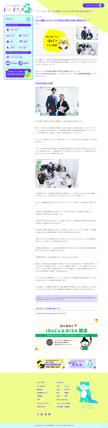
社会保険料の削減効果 (48, 74)
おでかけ (25, 36)
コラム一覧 (13, 30)
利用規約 (39, 396)
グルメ (12, 36)
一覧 (57, 386)
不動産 (25, 42)
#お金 (37, 24)
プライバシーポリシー (43, 403)
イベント (66, 386)
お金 (11, 42)
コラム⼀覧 (46, 11)
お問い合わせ (41, 407)
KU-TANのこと (41, 386)
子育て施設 (13, 63)
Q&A (38, 399)
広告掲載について (42, 393)
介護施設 (25, 63)
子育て (12, 48)
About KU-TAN (92, 5)
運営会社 (39, 389)
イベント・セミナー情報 (16, 57)
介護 (24, 48)
